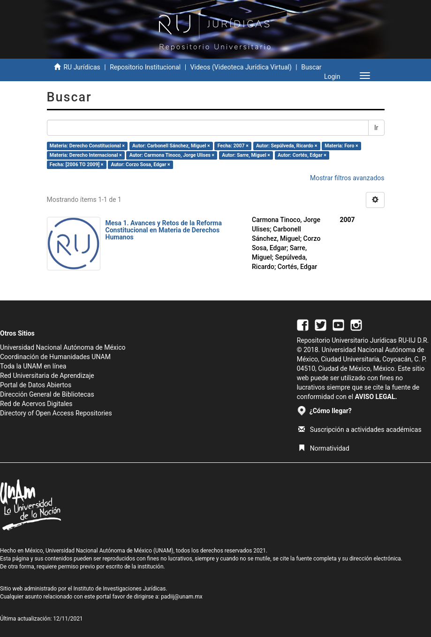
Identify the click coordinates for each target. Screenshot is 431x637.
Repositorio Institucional (145, 67)
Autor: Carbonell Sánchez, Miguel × (171, 146)
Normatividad (323, 448)
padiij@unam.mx (182, 596)
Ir (376, 127)
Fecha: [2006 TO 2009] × (77, 164)
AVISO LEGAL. (376, 396)
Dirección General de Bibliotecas (47, 394)
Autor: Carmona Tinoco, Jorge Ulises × (171, 155)
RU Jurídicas (81, 67)
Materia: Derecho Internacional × (86, 155)
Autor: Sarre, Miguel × (246, 155)
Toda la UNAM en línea (33, 366)
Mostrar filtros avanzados (347, 178)
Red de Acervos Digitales (36, 403)
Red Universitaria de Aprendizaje (47, 375)
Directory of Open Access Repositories (56, 413)
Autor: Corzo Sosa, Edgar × (140, 164)
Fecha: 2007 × (233, 146)
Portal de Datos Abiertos (35, 385)
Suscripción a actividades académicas (360, 429)
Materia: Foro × (341, 146)
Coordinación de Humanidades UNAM (55, 357)
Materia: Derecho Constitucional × (87, 146)
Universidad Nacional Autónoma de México (63, 347)
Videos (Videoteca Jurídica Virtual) (241, 67)
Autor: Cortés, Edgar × (302, 155)
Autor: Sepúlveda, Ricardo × (286, 146)
